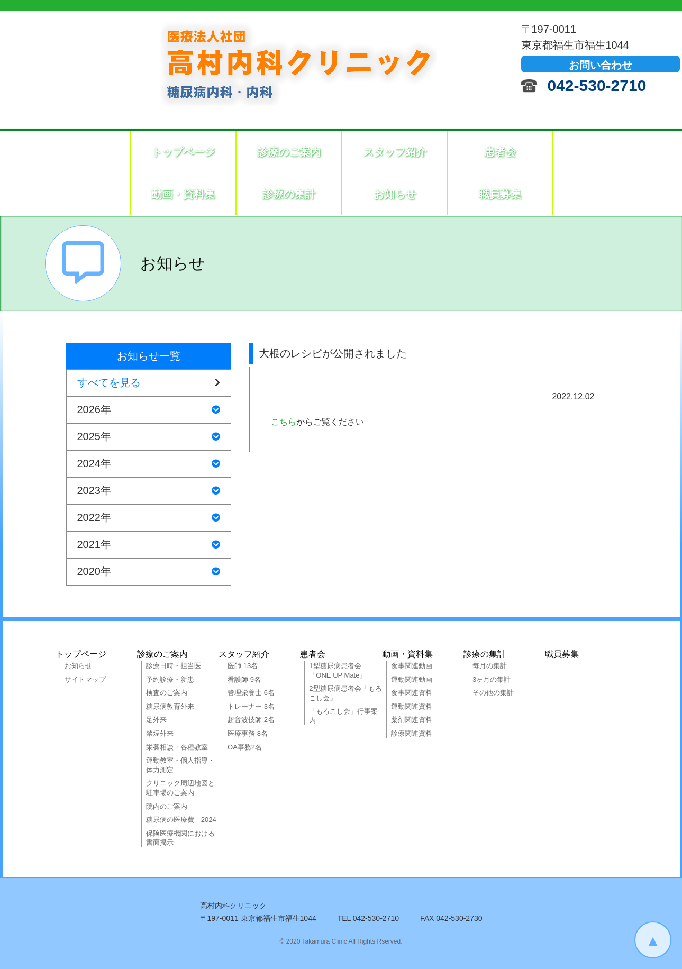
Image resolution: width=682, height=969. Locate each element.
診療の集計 (288, 194)
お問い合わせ (600, 65)
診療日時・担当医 (173, 666)
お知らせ (395, 194)
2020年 (148, 572)
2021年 (148, 545)
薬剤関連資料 (411, 720)
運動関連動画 (411, 679)
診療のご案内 (289, 152)
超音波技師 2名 (251, 720)
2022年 (148, 518)
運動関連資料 (411, 706)
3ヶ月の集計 (491, 679)
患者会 (500, 152)
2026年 (148, 410)
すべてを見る (148, 383)
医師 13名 (243, 666)
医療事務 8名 (248, 733)
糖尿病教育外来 (170, 706)
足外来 (156, 720)
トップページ (183, 152)
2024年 (148, 464)
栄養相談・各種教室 (177, 747)
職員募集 (500, 194)
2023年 (148, 491)
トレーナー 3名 (251, 706)
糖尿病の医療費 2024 (181, 820)
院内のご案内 (166, 806)
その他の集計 (493, 693)
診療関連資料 (411, 733)
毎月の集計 (489, 666)
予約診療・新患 (170, 679)
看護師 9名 (244, 679)
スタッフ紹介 (394, 152)
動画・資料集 (183, 194)
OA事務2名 (245, 747)
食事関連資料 (411, 693)
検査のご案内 (166, 693)
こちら (283, 421)
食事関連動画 (411, 666)
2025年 (148, 437)
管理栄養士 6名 (251, 693)
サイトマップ (85, 679)
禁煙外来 (160, 733)
